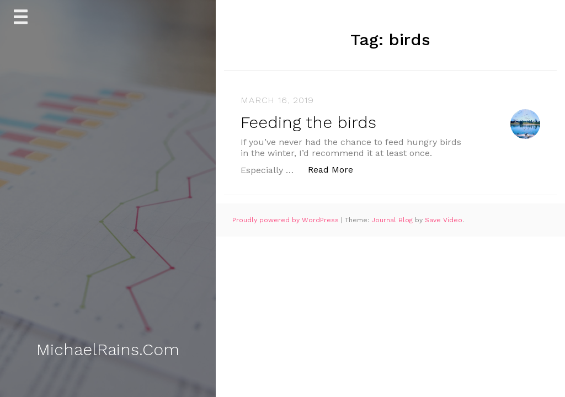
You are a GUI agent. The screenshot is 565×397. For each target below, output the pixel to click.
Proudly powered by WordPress (286, 220)
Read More (336, 169)
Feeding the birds (308, 122)
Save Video (443, 220)
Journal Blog (393, 220)
